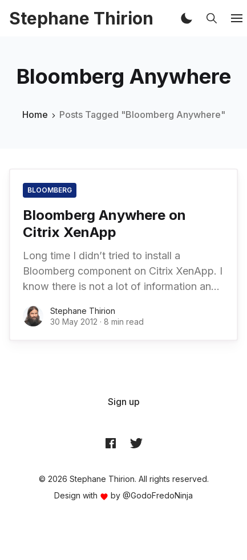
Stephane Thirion (82, 311)
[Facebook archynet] (110, 443)
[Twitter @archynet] (136, 443)
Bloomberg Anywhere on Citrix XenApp (104, 223)
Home (35, 114)
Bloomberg (49, 190)
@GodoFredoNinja (158, 495)
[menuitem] (123, 401)
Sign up (124, 401)
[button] (186, 18)
